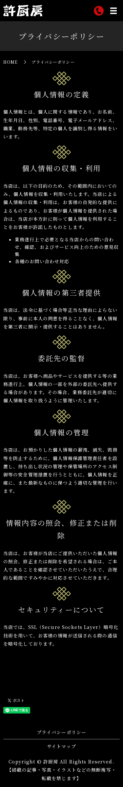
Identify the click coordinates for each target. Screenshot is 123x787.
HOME (10, 62)
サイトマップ (61, 746)
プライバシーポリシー (61, 732)
